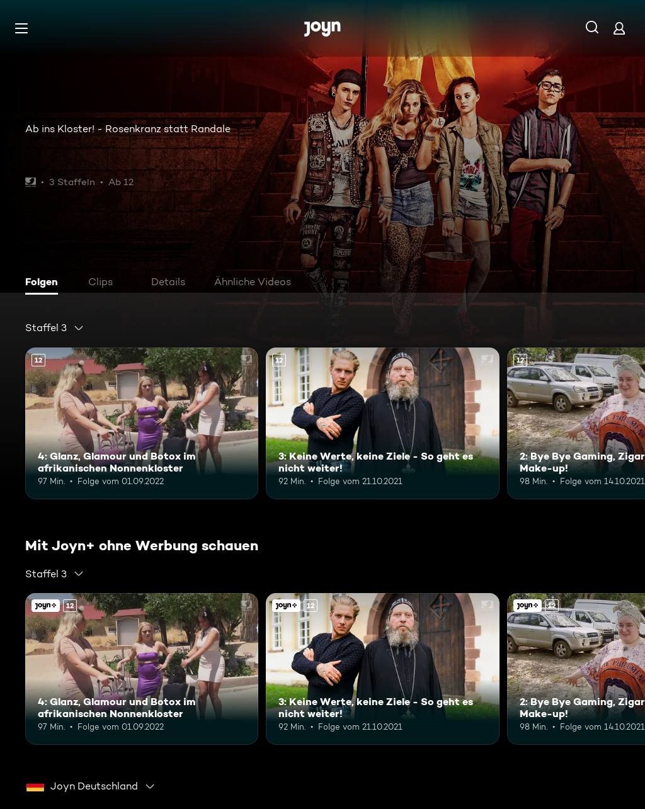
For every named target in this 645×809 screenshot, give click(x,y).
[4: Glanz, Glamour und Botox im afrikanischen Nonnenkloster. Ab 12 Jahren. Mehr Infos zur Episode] (141, 423)
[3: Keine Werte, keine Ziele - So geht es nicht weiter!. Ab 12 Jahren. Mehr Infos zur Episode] (382, 423)
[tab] (45, 283)
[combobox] (55, 328)
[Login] (619, 28)
